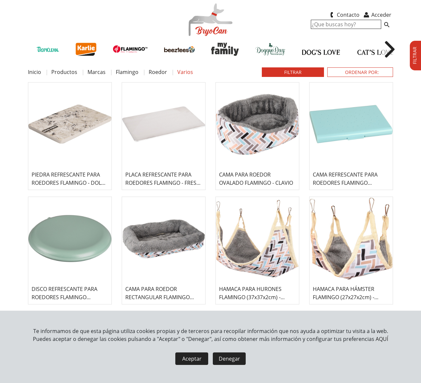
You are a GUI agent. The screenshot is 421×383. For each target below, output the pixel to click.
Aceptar (192, 358)
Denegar (229, 358)
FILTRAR (293, 72)
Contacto (343, 14)
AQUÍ (382, 339)
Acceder (377, 14)
